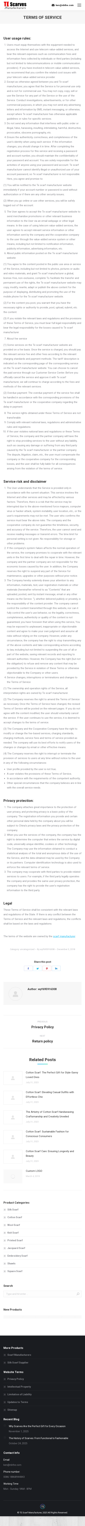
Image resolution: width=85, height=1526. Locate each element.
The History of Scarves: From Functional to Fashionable (38, 1438)
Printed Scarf (15, 1240)
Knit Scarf (13, 1232)
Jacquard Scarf (16, 1248)
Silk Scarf (12, 1209)
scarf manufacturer (64, 936)
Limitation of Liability (19, 1394)
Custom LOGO (34, 1170)
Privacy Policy (15, 1379)
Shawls (11, 1263)
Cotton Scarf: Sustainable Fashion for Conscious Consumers (47, 1134)
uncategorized (27, 949)
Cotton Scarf (14, 1217)
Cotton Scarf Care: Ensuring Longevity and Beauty (50, 1153)
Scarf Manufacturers (19, 1355)
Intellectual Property (19, 1386)
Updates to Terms (17, 1402)
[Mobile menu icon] (79, 5)
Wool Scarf (13, 1225)
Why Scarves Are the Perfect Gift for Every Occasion (37, 1426)
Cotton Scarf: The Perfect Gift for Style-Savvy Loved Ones (52, 1075)
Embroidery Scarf (17, 1255)
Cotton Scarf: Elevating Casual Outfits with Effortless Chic (50, 1094)
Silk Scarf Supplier (17, 1362)
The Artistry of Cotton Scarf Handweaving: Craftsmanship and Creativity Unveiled (50, 1114)
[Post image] (12, 1078)
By (45, 949)
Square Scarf (14, 1271)
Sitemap (12, 1409)
